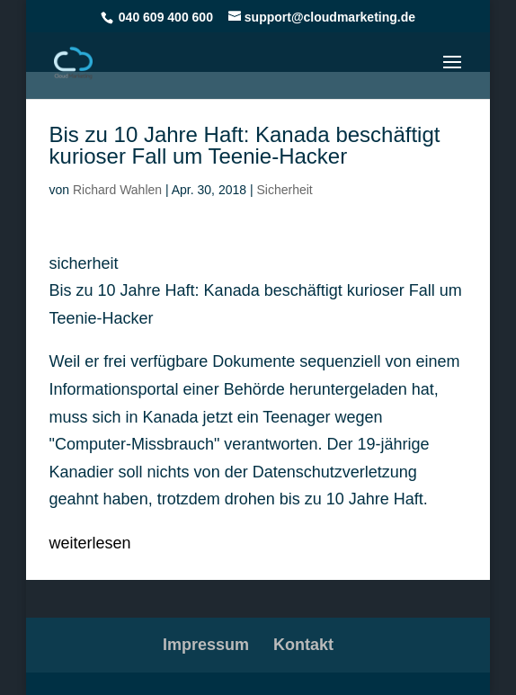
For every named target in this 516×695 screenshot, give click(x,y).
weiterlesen (90, 543)
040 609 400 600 (166, 17)
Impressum (206, 645)
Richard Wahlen (117, 190)
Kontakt (303, 645)
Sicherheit (284, 190)
